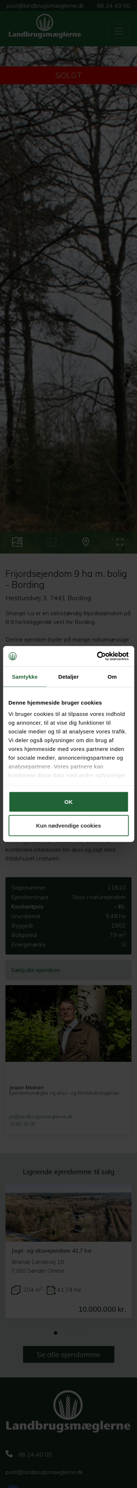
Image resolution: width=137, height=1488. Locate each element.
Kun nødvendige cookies (68, 825)
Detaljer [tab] (68, 676)
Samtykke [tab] (25, 676)
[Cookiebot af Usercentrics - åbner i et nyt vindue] (97, 656)
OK (68, 801)
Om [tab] (112, 676)
